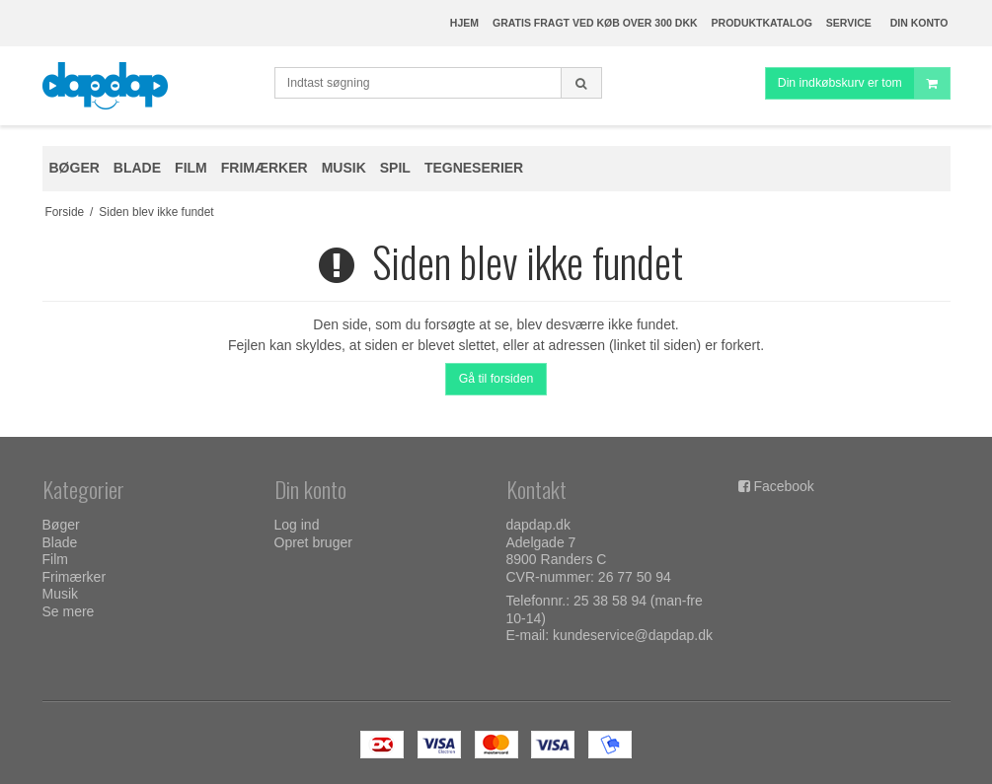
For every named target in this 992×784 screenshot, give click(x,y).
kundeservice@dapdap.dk (633, 635)
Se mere (68, 611)
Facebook (783, 486)
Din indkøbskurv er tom (864, 83)
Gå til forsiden (496, 379)
